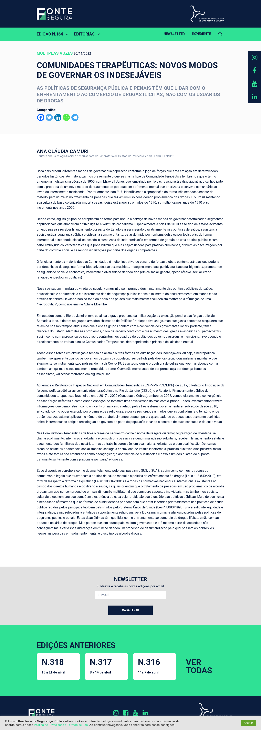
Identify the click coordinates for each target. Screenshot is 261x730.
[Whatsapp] (66, 117)
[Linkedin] (57, 117)
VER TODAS (199, 666)
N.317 (101, 665)
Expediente (201, 34)
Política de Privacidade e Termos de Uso (61, 725)
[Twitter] (49, 117)
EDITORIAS (84, 34)
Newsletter (174, 34)
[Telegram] (75, 117)
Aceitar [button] (248, 722)
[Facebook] (40, 117)
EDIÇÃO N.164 (50, 34)
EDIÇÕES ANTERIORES (76, 645)
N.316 (149, 665)
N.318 (53, 665)
